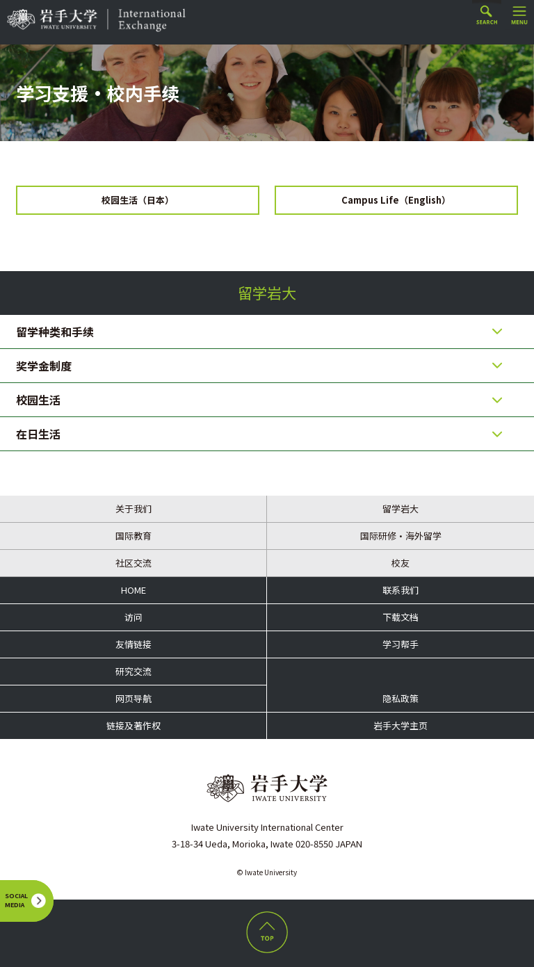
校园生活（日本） (138, 199)
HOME (133, 589)
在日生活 (38, 433)
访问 (133, 617)
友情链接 (133, 644)
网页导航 (133, 698)
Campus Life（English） (396, 199)
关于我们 (133, 508)
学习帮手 (400, 644)
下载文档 (400, 617)
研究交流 (133, 671)
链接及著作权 (133, 725)
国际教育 (133, 535)
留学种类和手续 (55, 331)
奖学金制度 (44, 365)
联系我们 (400, 589)
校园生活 (38, 399)
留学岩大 (267, 292)
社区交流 (133, 562)
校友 (400, 562)
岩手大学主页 (400, 725)
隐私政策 (400, 698)
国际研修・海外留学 (401, 535)
